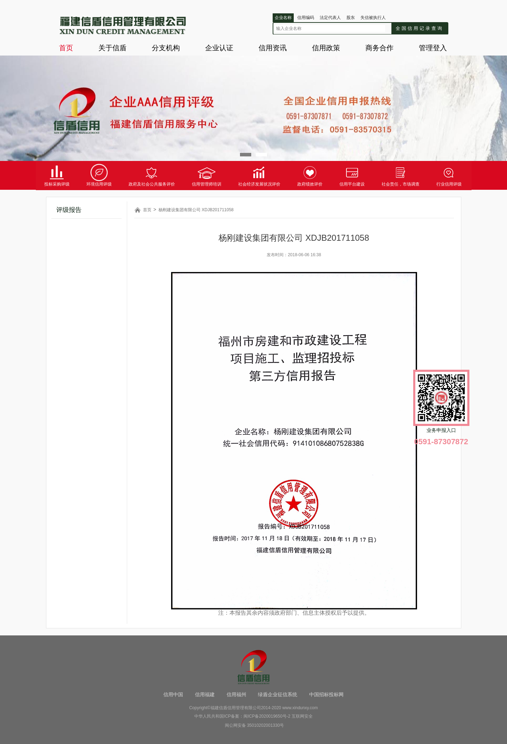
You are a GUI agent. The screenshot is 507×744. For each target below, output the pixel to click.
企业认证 (219, 48)
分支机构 (166, 48)
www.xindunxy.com (300, 707)
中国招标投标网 (326, 694)
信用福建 (205, 694)
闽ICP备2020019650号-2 (266, 716)
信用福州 (236, 694)
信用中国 (173, 694)
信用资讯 (273, 48)
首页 (66, 48)
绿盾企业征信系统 (277, 694)
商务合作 (379, 48)
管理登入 (433, 48)
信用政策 (326, 48)
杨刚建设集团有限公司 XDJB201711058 (196, 209)
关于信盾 (112, 48)
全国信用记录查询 (419, 28)
